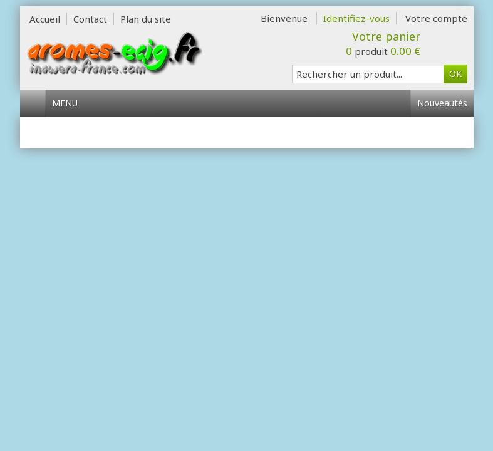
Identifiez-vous (356, 18)
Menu (69, 103)
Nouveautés (442, 103)
